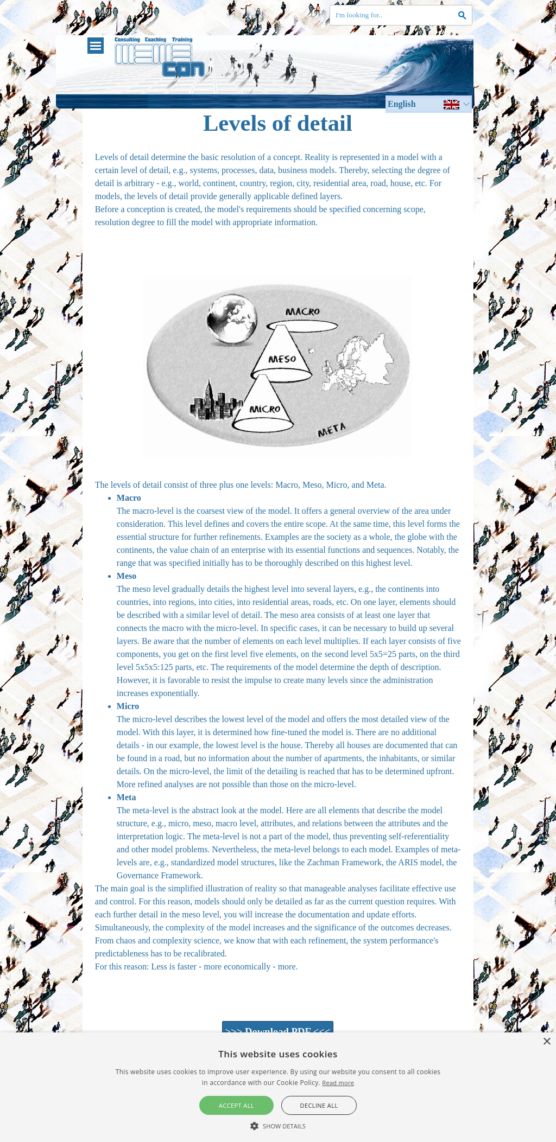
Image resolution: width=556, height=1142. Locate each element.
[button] (278, 1124)
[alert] (278, 1087)
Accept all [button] (236, 1105)
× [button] (546, 1042)
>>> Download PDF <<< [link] (277, 1031)
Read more (338, 1083)
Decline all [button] (319, 1105)
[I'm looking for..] (401, 15)
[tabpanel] (278, 203)
